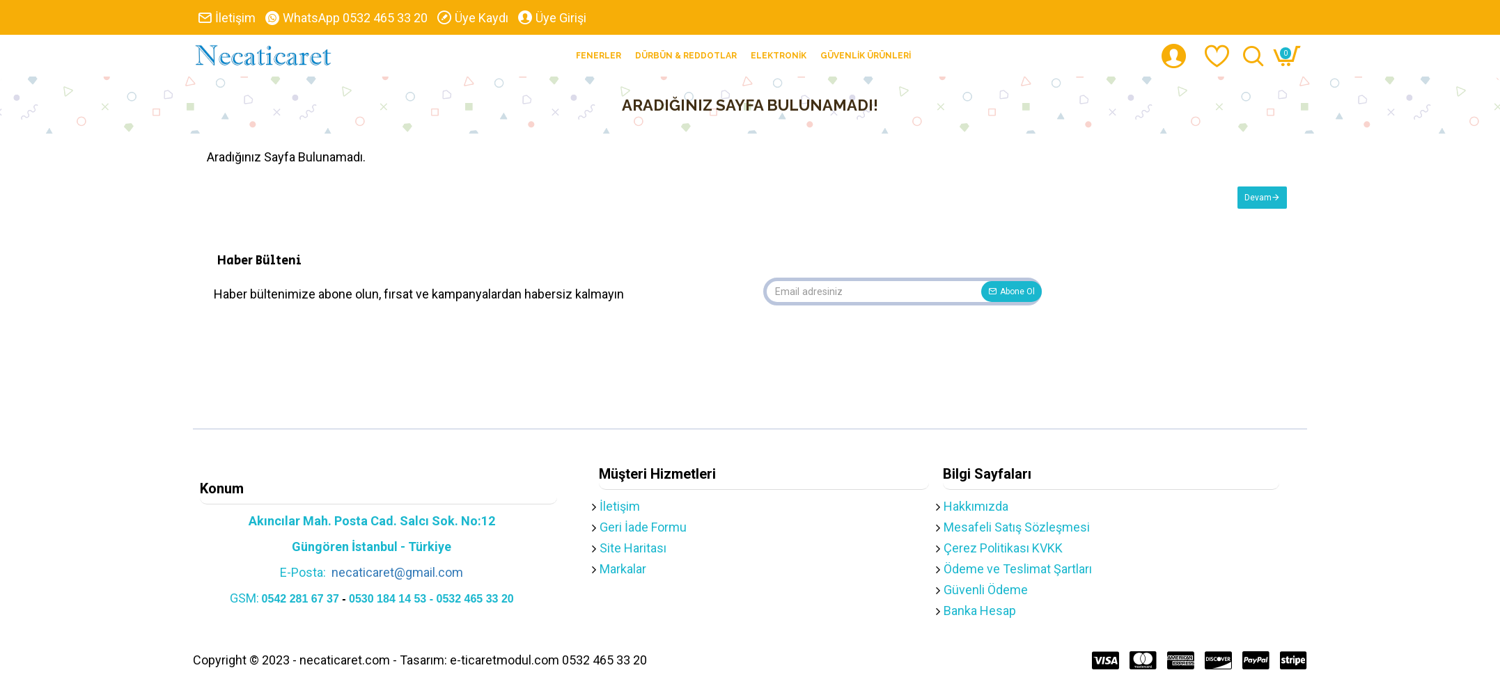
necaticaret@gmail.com (397, 572)
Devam (1257, 198)
